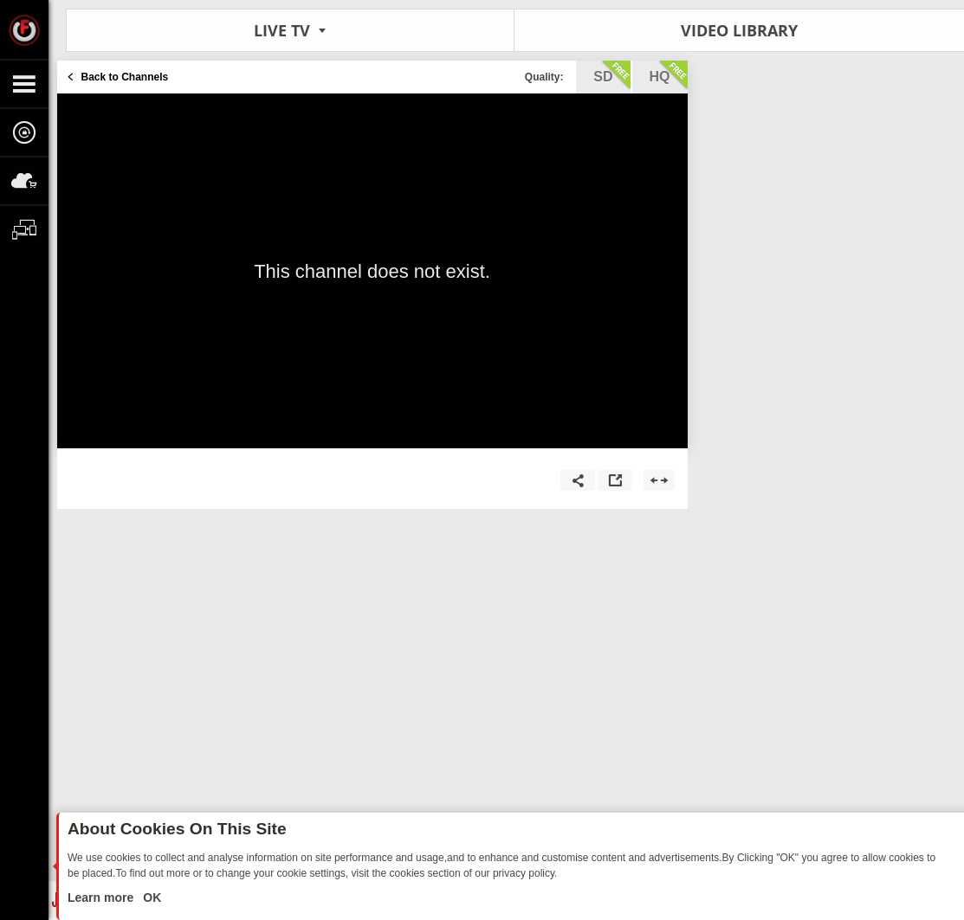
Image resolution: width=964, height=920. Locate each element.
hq (669, 75)
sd (611, 75)
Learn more (102, 897)
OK (150, 897)
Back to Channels (125, 77)
